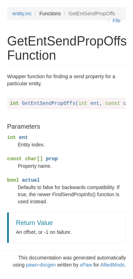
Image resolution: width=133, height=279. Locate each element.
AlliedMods (112, 265)
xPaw (86, 265)
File (116, 20)
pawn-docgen (41, 265)
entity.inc (22, 13)
